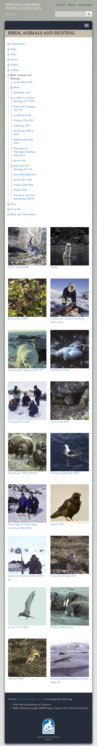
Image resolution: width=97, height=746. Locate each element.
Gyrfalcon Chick (23, 114)
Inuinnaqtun (85, 5)
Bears (16, 87)
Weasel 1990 (20, 189)
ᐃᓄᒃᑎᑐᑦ (61, 5)
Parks (13, 48)
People (14, 64)
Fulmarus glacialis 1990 (64, 472)
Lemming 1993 (22, 125)
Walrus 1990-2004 (23, 184)
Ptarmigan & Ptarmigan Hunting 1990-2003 (24, 151)
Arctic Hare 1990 (23, 81)
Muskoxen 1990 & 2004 (22, 472)
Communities (17, 43)
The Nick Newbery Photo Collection (23, 9)
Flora (13, 203)
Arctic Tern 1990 (23, 179)
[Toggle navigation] (86, 24)
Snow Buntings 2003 (25, 174)
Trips (13, 54)
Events (14, 59)
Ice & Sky (15, 208)
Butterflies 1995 (22, 92)
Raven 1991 (20, 160)
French (72, 5)
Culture (14, 69)
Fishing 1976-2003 (24, 120)
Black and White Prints (23, 214)
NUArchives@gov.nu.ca (31, 698)
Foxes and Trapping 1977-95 (25, 369)
